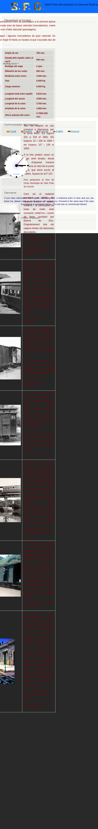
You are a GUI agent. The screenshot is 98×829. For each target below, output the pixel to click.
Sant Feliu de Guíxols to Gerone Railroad (50, 6)
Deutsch (73, 131)
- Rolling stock (9, 63)
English (58, 131)
